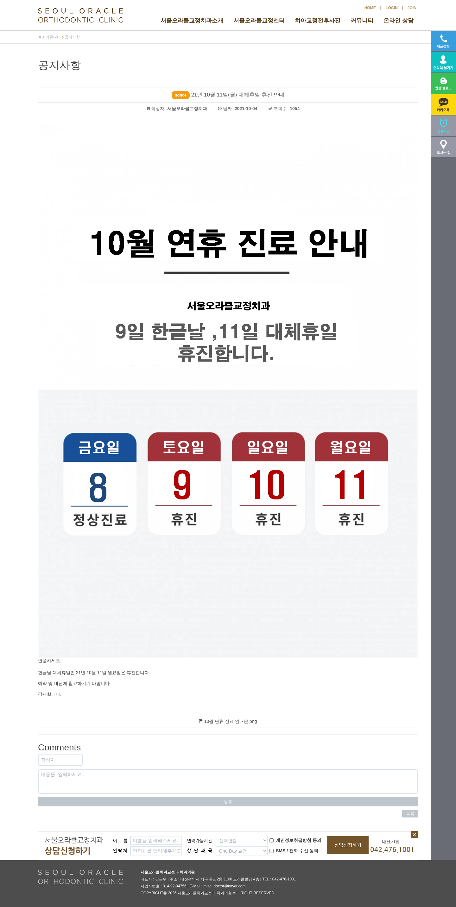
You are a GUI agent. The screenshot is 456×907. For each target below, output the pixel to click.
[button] (443, 104)
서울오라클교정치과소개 (192, 20)
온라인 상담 (398, 20)
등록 (228, 801)
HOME (370, 8)
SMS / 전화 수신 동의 (293, 850)
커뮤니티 (362, 20)
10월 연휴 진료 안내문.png (228, 721)
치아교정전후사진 (317, 20)
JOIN (412, 8)
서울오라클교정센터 (259, 20)
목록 (410, 813)
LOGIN (392, 8)
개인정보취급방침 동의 (295, 840)
